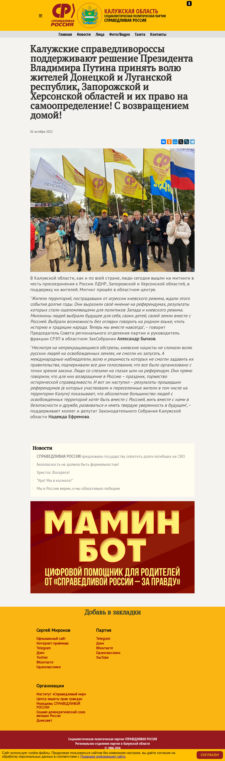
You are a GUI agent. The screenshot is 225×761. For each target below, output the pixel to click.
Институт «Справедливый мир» (61, 694)
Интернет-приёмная (52, 643)
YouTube (102, 657)
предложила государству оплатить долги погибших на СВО (108, 457)
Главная (65, 34)
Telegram (43, 648)
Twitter (42, 657)
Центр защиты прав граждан (59, 699)
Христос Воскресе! (51, 473)
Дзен (40, 653)
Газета (140, 34)
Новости (84, 34)
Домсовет (44, 720)
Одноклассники (48, 667)
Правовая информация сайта (102, 756)
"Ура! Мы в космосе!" (52, 481)
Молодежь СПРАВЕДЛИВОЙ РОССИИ (58, 705)
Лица (100, 34)
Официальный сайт (51, 638)
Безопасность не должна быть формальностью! (75, 465)
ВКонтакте (44, 662)
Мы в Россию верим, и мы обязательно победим (76, 489)
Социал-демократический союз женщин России (60, 714)
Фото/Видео (119, 34)
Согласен (210, 755)
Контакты (158, 34)
